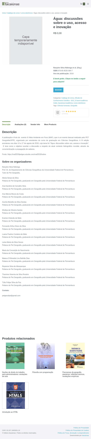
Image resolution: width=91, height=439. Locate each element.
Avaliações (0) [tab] (20, 124)
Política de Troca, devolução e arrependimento (73, 433)
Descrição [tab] (6, 124)
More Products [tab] (50, 124)
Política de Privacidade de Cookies (77, 430)
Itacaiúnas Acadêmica (65, 103)
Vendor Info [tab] (35, 124)
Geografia (74, 105)
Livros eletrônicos (27, 13)
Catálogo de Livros (13, 13)
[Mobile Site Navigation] (88, 4)
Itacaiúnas (85, 435)
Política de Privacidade (81, 428)
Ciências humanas (63, 105)
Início (4, 13)
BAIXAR (58, 90)
